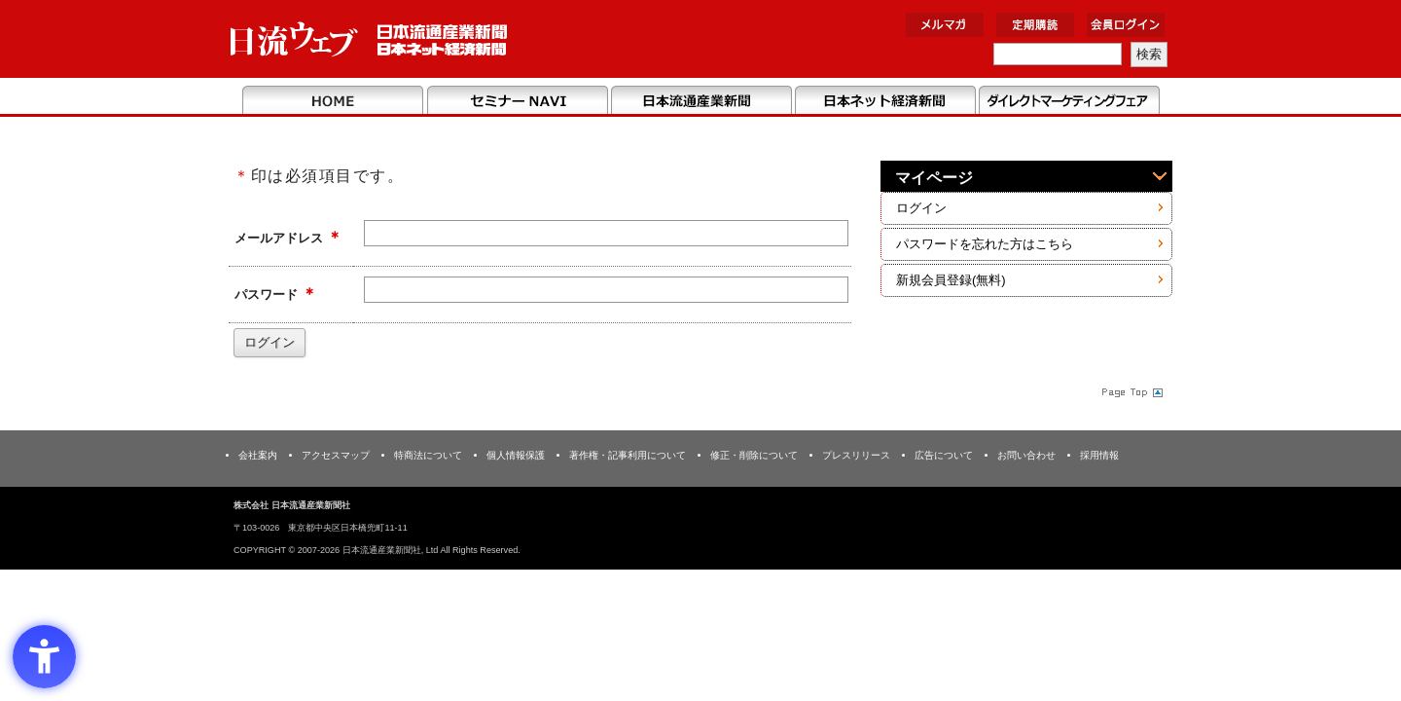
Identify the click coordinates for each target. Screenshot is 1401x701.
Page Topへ (1131, 391)
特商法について (428, 455)
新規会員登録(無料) (951, 280)
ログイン (921, 208)
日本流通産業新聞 (701, 101)
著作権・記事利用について (627, 455)
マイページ (934, 177)
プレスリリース (856, 455)
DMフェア (1069, 101)
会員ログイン (1126, 25)
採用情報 (1099, 455)
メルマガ (945, 25)
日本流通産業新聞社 (369, 39)
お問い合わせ (1026, 455)
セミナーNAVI (517, 101)
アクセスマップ (336, 455)
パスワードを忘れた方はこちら (984, 244)
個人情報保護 (515, 455)
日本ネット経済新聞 (885, 101)
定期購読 (1035, 25)
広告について (944, 455)
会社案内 (257, 455)
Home (333, 101)
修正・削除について (754, 455)
